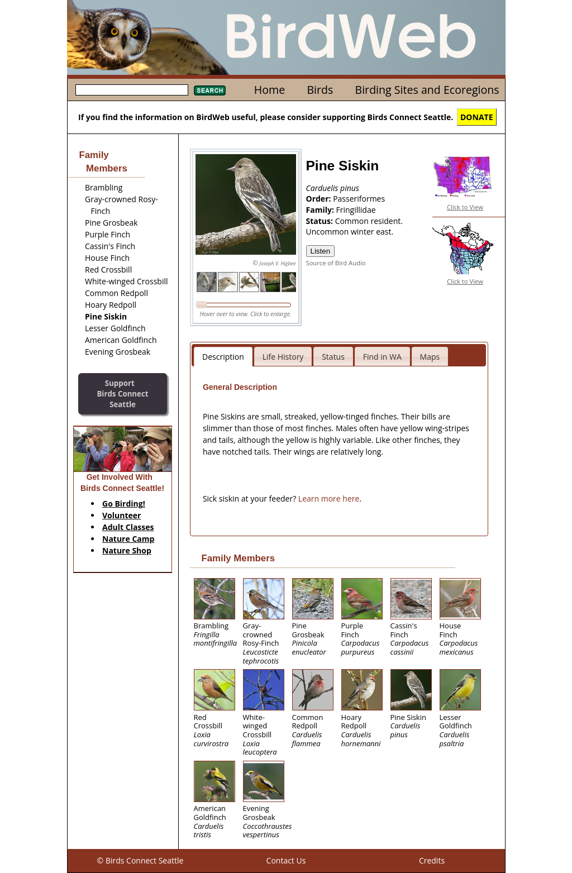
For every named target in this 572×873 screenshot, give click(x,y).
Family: (321, 209)
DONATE (476, 117)
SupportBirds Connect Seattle (122, 393)
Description (223, 356)
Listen (321, 251)
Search (210, 90)
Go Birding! (123, 503)
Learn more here (329, 498)
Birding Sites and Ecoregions (427, 89)
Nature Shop (126, 550)
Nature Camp (128, 538)
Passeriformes (359, 198)
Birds (320, 89)
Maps (430, 356)
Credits (432, 860)
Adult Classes (128, 527)
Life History (283, 356)
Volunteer (121, 515)
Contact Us (286, 860)
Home (269, 89)
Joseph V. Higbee (277, 263)
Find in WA (382, 356)
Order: (319, 198)
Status (333, 356)
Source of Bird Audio (336, 263)
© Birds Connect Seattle (140, 860)
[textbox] (131, 90)
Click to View (465, 207)
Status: (320, 221)
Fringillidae (356, 209)
